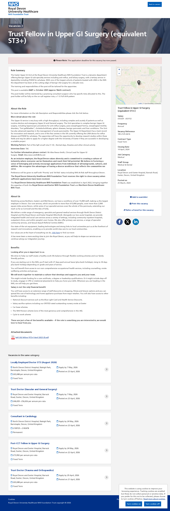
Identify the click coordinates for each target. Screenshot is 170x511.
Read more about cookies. (154, 499)
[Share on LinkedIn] (136, 222)
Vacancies (16, 25)
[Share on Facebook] (119, 222)
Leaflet (140, 103)
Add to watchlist (139, 197)
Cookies (11, 499)
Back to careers (154, 4)
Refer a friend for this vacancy (139, 210)
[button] (138, 82)
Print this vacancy (139, 204)
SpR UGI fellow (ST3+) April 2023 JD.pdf (32, 337)
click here (56, 233)
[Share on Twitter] (127, 222)
